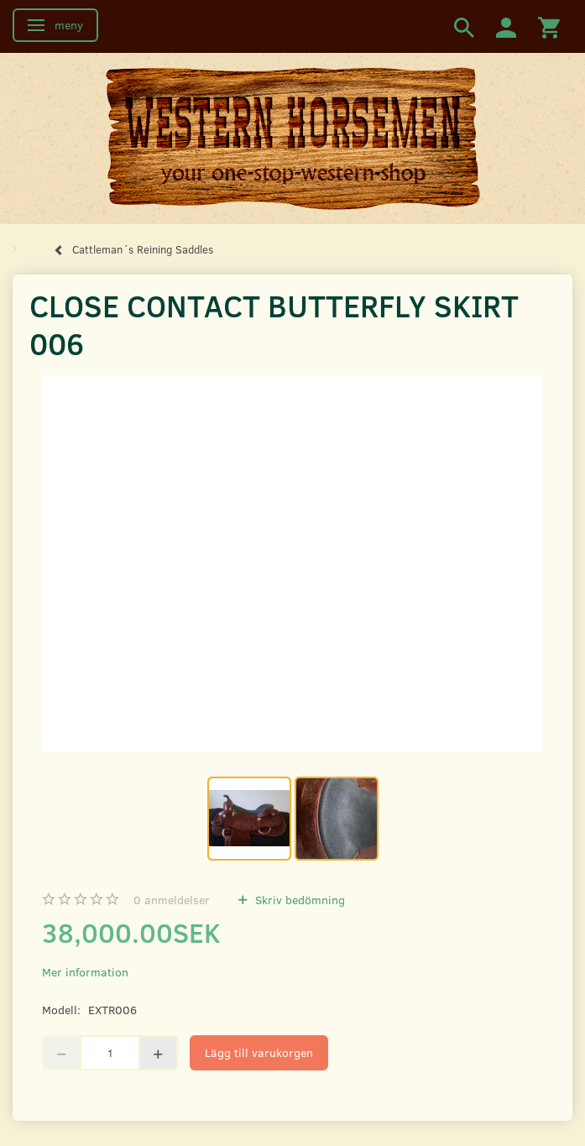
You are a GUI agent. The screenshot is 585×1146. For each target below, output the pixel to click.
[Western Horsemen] (293, 137)
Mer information (85, 972)
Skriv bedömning (298, 900)
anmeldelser (171, 900)
